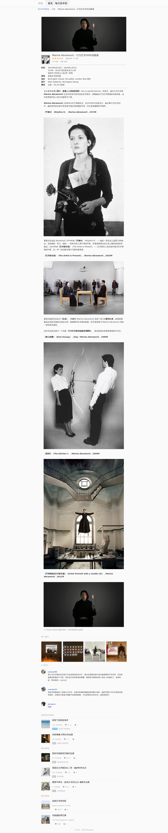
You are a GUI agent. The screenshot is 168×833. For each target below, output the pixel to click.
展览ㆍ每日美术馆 (57, 3)
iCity (30, 3)
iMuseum (89, 830)
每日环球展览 (43, 9)
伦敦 (53, 9)
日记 (40, 3)
